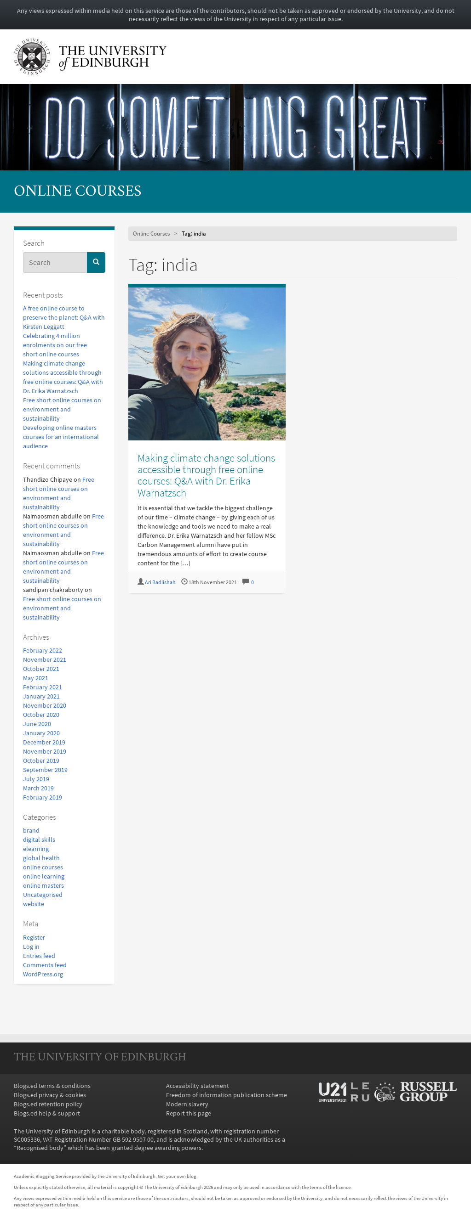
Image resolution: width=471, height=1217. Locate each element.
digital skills (39, 839)
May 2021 (35, 678)
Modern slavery (187, 1104)
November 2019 (44, 751)
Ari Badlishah (160, 582)
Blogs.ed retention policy (48, 1104)
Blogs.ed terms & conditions (52, 1086)
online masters (43, 885)
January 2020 (41, 733)
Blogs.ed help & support (47, 1113)
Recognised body (40, 1148)
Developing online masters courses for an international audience (61, 436)
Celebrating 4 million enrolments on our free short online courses (55, 345)
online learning (43, 876)
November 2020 (44, 705)
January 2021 (41, 696)
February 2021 (42, 687)
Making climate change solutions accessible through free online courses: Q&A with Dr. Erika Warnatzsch (206, 475)
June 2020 (37, 724)
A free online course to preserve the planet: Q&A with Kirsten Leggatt (64, 317)
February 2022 (42, 650)
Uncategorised (43, 894)
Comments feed (45, 965)
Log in (31, 946)
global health (41, 858)
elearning (36, 849)
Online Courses (78, 192)
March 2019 (38, 788)
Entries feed (39, 956)
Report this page (188, 1113)
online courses (43, 867)
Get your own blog (177, 1176)
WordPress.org (43, 974)
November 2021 (44, 659)
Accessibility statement (197, 1086)
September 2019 (45, 770)
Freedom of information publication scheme (226, 1095)
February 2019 (42, 797)
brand (31, 830)
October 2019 (41, 760)
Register (34, 937)
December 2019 (44, 742)
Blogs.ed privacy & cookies (50, 1095)
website (33, 904)
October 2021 (41, 669)
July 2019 (36, 779)
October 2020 (41, 714)
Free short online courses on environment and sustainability (62, 409)
